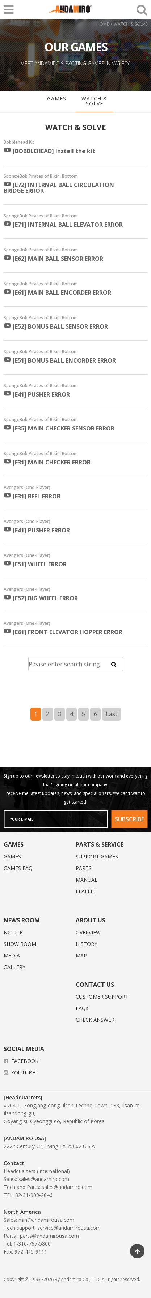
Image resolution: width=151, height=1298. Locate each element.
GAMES (56, 98)
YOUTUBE (19, 1072)
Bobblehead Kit (19, 142)
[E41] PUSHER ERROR (37, 394)
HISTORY (86, 943)
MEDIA (12, 955)
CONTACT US (95, 984)
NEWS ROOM (22, 920)
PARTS (84, 868)
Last (111, 714)
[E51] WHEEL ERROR (35, 563)
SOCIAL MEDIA (24, 1049)
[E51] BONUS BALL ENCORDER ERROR (60, 360)
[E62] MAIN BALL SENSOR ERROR (53, 258)
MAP (81, 955)
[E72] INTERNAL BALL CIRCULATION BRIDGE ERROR (59, 187)
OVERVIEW (88, 932)
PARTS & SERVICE (99, 844)
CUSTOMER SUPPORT (102, 996)
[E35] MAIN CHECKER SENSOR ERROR (59, 428)
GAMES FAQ (18, 868)
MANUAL (86, 879)
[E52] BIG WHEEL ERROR (41, 597)
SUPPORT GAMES (97, 856)
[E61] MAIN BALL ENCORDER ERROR (57, 292)
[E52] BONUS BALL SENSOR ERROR (56, 326)
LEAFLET (86, 891)
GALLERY (14, 967)
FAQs (82, 1008)
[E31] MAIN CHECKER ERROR (47, 462)
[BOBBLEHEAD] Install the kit (49, 150)
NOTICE (13, 932)
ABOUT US (90, 920)
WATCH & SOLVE (94, 101)
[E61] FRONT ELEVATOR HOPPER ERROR (63, 631)
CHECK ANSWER (95, 1019)
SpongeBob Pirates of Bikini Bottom (41, 176)
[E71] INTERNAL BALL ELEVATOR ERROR (63, 224)
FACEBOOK (21, 1060)
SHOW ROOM (20, 943)
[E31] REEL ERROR (32, 496)
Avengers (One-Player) (27, 487)
